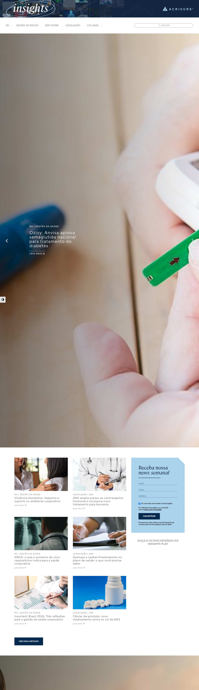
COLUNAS (92, 25)
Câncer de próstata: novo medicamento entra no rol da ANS (96, 617)
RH (7, 25)
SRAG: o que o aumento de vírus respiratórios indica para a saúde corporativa (37, 560)
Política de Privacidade (153, 510)
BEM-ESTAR (51, 25)
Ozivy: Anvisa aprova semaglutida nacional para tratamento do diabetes (52, 239)
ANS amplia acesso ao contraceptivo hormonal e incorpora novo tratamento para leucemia (98, 501)
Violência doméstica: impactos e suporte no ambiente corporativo (37, 499)
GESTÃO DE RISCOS (27, 25)
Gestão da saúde (47, 226)
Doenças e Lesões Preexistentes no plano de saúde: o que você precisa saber (97, 560)
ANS (91, 495)
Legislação (80, 495)
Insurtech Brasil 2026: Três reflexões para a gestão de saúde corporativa (39, 617)
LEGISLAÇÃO (72, 25)
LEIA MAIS (35, 253)
